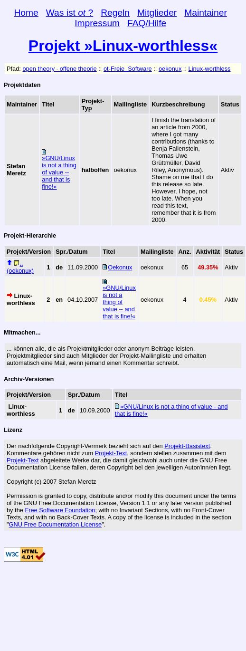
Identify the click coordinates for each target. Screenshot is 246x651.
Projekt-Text (111, 453)
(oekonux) (20, 267)
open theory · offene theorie (59, 68)
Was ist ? (70, 13)
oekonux (170, 68)
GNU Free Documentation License (55, 524)
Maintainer (205, 13)
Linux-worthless (210, 68)
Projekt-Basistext (187, 446)
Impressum (97, 23)
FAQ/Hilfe (146, 23)
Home (26, 13)
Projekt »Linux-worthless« (123, 45)
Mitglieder (157, 13)
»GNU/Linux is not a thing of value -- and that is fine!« (59, 172)
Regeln (115, 13)
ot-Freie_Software (128, 68)
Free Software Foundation (60, 510)
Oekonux (120, 267)
